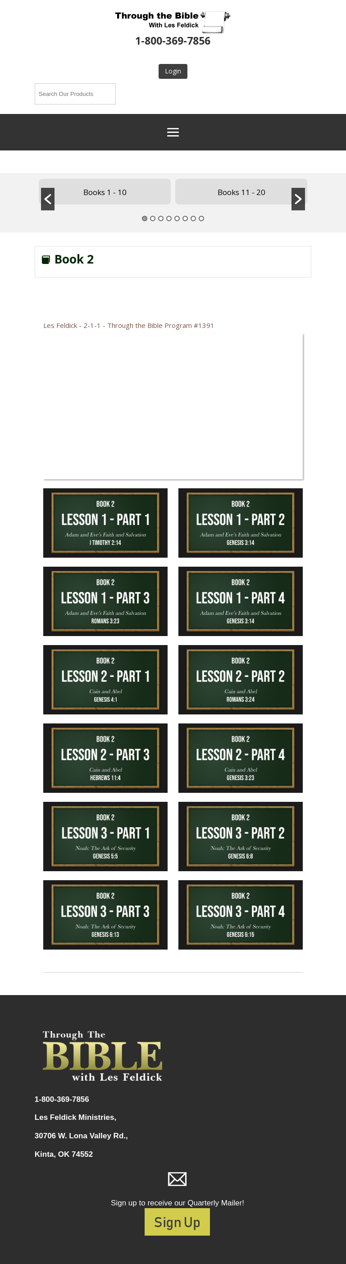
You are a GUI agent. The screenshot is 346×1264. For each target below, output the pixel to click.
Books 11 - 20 (241, 192)
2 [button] (152, 218)
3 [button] (161, 218)
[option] (104, 192)
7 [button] (193, 218)
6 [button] (185, 218)
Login (173, 71)
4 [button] (169, 218)
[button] (48, 199)
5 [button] (177, 218)
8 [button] (201, 218)
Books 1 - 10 (105, 192)
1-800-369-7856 (172, 40)
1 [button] (144, 218)
